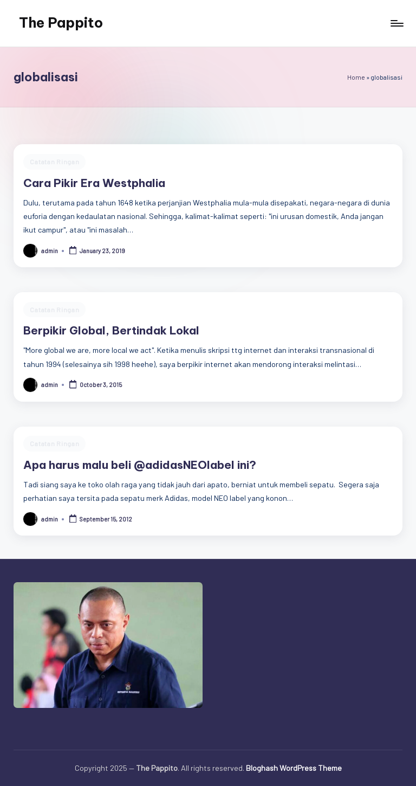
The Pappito (61, 22)
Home (356, 77)
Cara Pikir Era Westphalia (94, 183)
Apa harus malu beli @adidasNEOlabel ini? (139, 465)
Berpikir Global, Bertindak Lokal (111, 330)
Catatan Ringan (54, 161)
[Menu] (396, 23)
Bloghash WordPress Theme (294, 767)
